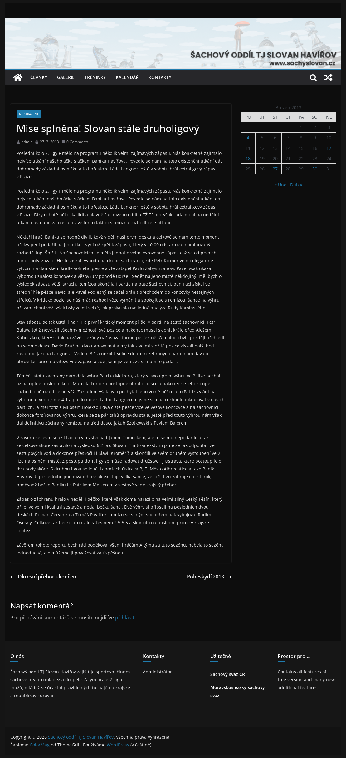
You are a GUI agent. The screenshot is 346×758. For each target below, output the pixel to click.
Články (38, 77)
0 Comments (75, 142)
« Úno (280, 185)
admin (27, 142)
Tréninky (95, 77)
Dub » (296, 185)
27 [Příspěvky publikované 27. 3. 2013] (275, 169)
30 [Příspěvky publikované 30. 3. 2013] (314, 169)
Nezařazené (29, 114)
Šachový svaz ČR (227, 674)
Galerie (66, 77)
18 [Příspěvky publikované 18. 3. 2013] (248, 158)
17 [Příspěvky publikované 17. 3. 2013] (328, 148)
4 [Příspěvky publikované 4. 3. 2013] (248, 137)
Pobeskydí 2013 (209, 576)
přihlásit (124, 617)
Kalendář (127, 77)
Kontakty (160, 77)
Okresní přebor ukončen (43, 576)
